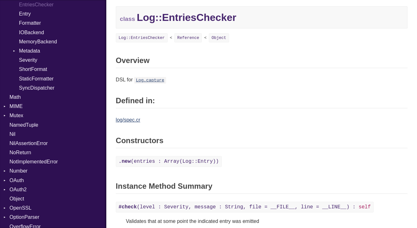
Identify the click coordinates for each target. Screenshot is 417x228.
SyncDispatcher (36, 88)
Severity (28, 60)
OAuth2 (18, 189)
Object (16, 198)
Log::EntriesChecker (142, 37)
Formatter (30, 23)
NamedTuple (23, 125)
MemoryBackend (38, 41)
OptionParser (24, 217)
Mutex (16, 115)
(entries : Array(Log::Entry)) (169, 161)
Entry (25, 13)
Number (18, 171)
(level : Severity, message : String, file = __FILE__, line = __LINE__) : (245, 207)
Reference (188, 37)
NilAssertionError (28, 143)
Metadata (29, 51)
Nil (12, 134)
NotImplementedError (33, 161)
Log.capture (150, 80)
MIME (16, 106)
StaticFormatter (36, 78)
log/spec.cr (128, 120)
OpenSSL (20, 208)
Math (15, 97)
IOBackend (31, 32)
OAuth (16, 180)
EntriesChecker (36, 4)
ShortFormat (33, 69)
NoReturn (20, 152)
